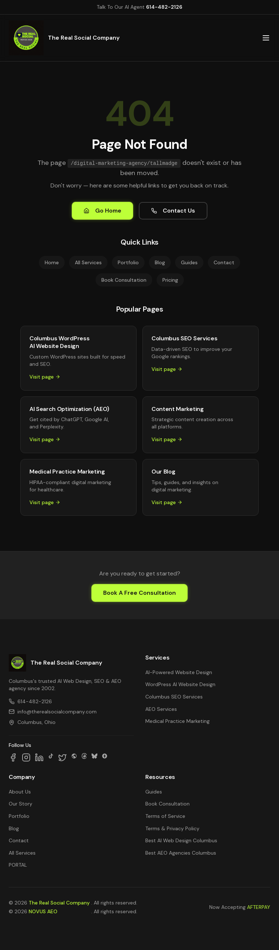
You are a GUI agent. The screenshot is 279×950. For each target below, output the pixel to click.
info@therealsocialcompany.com (53, 711)
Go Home (102, 210)
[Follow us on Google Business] (105, 757)
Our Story (20, 803)
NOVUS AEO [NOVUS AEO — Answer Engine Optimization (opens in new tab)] (43, 911)
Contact (224, 262)
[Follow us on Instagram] (26, 757)
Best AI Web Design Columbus (181, 840)
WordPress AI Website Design (180, 684)
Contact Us (173, 210)
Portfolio (128, 262)
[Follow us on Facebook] (13, 757)
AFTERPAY (258, 907)
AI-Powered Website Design (178, 672)
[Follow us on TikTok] (51, 757)
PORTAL (18, 865)
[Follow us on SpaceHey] (74, 757)
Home (52, 262)
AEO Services (161, 709)
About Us (20, 791)
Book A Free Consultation (139, 593)
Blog (160, 262)
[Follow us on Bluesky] (94, 757)
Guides (189, 262)
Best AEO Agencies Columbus (180, 853)
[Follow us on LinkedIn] (39, 757)
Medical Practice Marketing (177, 721)
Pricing (170, 280)
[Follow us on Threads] (84, 757)
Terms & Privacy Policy (172, 828)
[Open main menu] (266, 38)
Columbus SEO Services (174, 696)
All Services (88, 262)
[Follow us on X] (62, 757)
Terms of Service (165, 816)
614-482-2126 (164, 7)
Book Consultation (123, 280)
